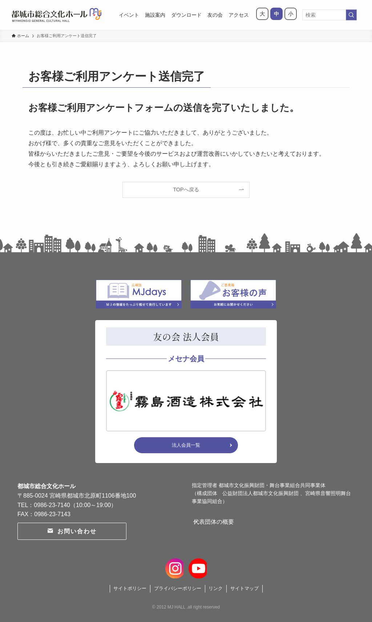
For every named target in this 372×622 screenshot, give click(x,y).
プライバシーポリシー (177, 588)
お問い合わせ (71, 531)
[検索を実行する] (351, 14)
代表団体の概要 (221, 525)
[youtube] (197, 567)
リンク (216, 588)
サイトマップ (244, 588)
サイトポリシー (129, 588)
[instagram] (175, 567)
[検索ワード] (329, 14)
